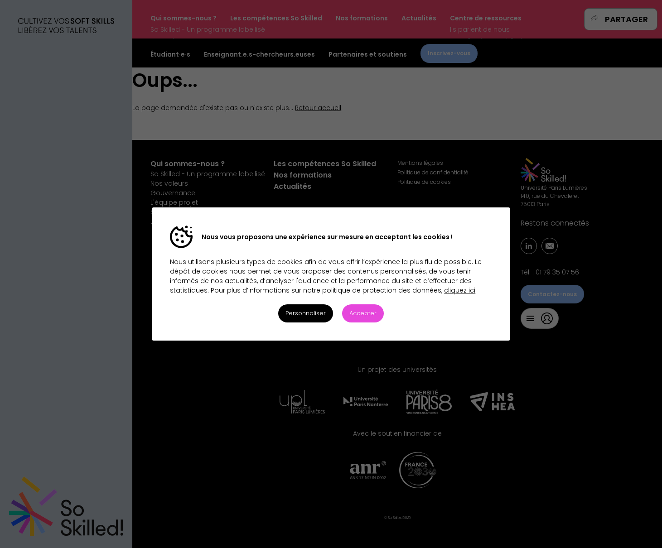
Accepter (363, 313)
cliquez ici (459, 290)
